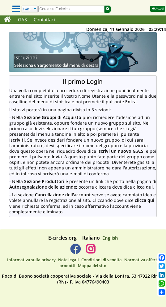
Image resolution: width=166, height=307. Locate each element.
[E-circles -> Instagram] (90, 251)
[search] (71, 9)
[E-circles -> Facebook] (75, 251)
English (110, 238)
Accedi (157, 8)
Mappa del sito (92, 265)
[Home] (7, 19)
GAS (22, 19)
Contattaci (44, 19)
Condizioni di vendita (101, 259)
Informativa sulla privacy (31, 259)
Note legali (68, 259)
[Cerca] (30, 9)
